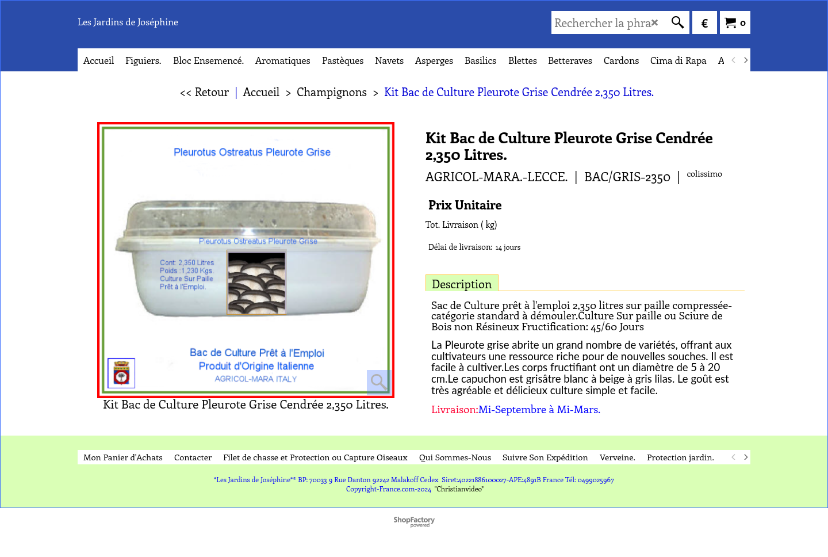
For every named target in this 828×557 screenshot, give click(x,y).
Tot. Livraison (451, 224)
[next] (745, 60)
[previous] (734, 60)
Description (462, 283)
